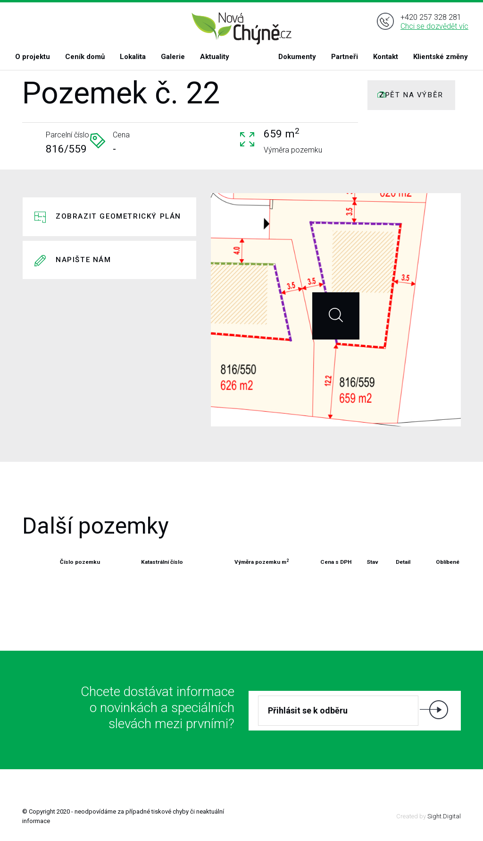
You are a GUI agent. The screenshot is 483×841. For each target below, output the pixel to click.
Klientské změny (440, 56)
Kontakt (385, 56)
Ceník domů (85, 56)
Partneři (344, 56)
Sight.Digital (444, 816)
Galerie (173, 56)
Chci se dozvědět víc (434, 27)
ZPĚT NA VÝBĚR (411, 95)
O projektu (32, 56)
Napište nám (83, 259)
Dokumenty (297, 56)
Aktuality (214, 56)
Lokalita (133, 56)
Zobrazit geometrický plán (118, 216)
